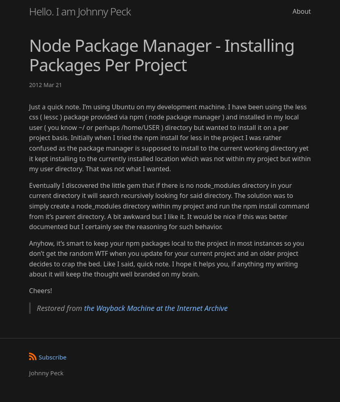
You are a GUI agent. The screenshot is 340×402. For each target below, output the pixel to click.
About (301, 11)
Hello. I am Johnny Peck (80, 11)
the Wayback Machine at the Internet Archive (156, 308)
